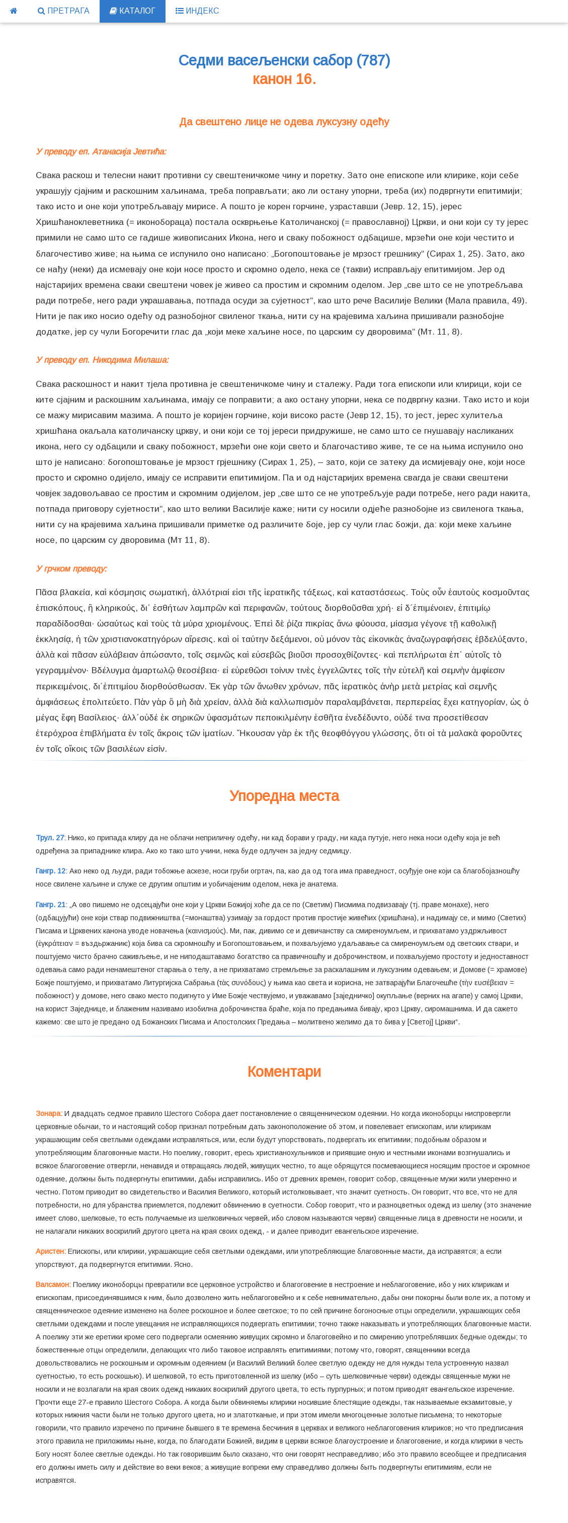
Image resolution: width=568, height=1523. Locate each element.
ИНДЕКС (197, 11)
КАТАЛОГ (132, 11)
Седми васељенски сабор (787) (284, 60)
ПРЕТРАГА (64, 11)
